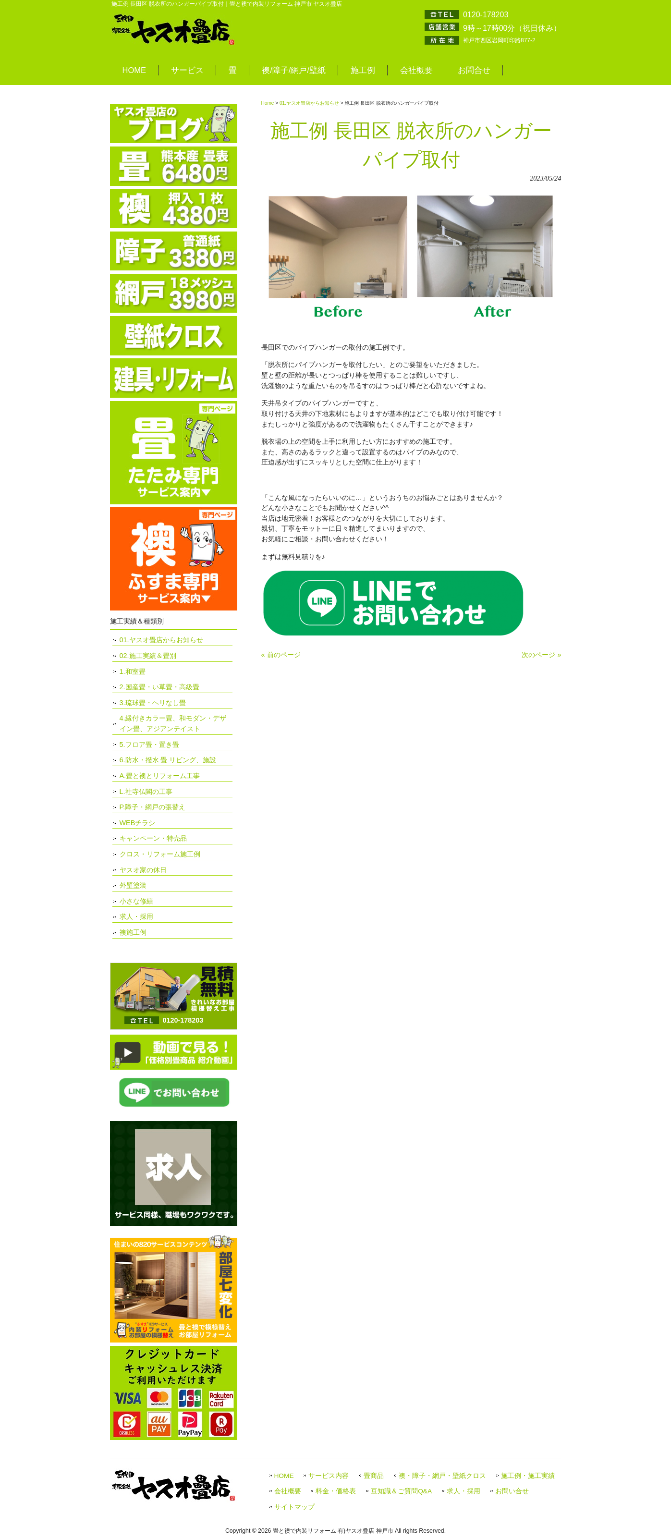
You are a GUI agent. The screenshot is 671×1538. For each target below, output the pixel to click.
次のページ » (541, 655)
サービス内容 (328, 1475)
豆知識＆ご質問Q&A (401, 1491)
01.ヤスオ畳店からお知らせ (309, 103)
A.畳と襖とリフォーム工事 (160, 776)
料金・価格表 (336, 1491)
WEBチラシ (138, 823)
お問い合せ (512, 1491)
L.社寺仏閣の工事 (146, 791)
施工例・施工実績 (528, 1475)
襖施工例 (133, 932)
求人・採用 (136, 916)
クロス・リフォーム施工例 (160, 854)
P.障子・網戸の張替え (153, 807)
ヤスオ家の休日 (143, 870)
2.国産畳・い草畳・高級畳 (159, 687)
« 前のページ (281, 655)
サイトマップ (294, 1507)
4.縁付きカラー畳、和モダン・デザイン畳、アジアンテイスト (173, 723)
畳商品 (374, 1475)
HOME (284, 1475)
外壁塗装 (133, 885)
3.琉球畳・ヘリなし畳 (153, 703)
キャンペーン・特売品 (153, 838)
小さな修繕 (136, 901)
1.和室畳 (133, 671)
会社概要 (287, 1491)
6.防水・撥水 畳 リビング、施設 (168, 760)
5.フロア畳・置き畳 (149, 744)
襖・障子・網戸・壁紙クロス (442, 1475)
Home (267, 103)
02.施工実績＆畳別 (148, 655)
